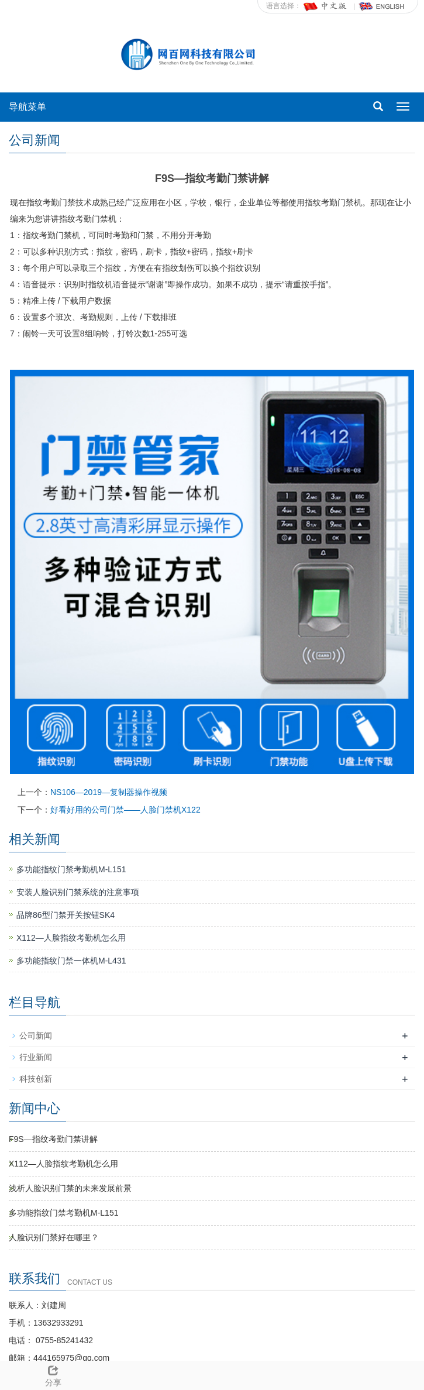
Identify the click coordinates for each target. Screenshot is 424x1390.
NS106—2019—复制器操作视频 (108, 792)
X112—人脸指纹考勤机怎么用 (71, 937)
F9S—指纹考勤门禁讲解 (53, 1139)
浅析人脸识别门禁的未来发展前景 (70, 1188)
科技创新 (35, 1078)
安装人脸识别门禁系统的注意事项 (77, 892)
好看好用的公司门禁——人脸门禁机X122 (125, 809)
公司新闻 (35, 1035)
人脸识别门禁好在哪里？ (54, 1237)
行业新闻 (35, 1057)
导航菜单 (27, 107)
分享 (53, 1374)
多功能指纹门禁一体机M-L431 (71, 960)
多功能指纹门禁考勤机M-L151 (71, 869)
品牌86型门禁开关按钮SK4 (65, 915)
